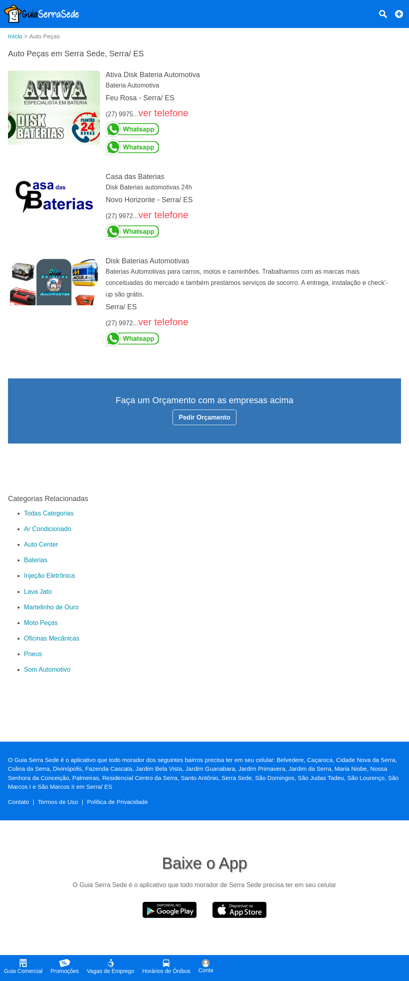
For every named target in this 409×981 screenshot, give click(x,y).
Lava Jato (38, 591)
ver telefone (163, 112)
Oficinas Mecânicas (51, 638)
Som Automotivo (47, 669)
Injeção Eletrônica (49, 575)
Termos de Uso (58, 801)
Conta (206, 966)
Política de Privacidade (117, 801)
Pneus (33, 654)
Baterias (36, 560)
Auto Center (41, 544)
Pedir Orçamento (204, 417)
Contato (18, 801)
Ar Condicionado (47, 528)
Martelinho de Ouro (51, 607)
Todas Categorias (49, 513)
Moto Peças (41, 622)
